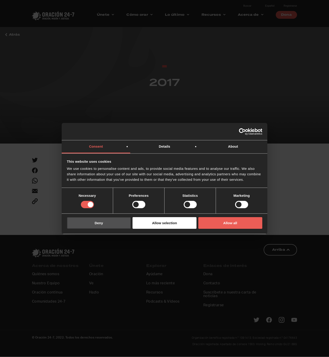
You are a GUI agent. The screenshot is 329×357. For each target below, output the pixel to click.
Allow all (230, 223)
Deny (99, 223)
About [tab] (233, 146)
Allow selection (164, 223)
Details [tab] (164, 146)
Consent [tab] (96, 146)
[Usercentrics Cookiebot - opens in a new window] (242, 131)
